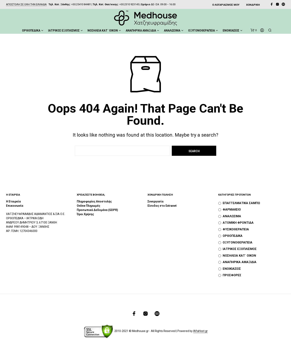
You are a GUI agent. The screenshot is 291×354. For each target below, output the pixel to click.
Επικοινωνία (14, 205)
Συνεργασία (155, 201)
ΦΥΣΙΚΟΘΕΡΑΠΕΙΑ (236, 229)
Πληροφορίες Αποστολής (94, 201)
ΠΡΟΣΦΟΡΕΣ (232, 275)
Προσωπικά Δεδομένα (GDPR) (97, 210)
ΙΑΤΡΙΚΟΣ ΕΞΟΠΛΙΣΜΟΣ (64, 30)
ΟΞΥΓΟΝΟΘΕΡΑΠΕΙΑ (201, 30)
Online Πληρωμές (88, 205)
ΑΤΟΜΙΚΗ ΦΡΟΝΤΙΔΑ (238, 222)
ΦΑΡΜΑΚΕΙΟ (232, 209)
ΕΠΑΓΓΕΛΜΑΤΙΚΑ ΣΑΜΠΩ (241, 203)
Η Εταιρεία (13, 201)
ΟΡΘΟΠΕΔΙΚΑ (31, 30)
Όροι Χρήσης (85, 214)
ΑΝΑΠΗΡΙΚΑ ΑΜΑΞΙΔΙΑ (141, 30)
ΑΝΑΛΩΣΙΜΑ (172, 30)
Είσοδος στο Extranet (162, 205)
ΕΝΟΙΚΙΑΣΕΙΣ (231, 30)
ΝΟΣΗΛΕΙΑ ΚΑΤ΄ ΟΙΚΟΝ (103, 30)
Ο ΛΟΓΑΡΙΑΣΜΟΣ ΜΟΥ (225, 4)
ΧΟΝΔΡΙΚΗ (253, 4)
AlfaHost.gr (200, 331)
